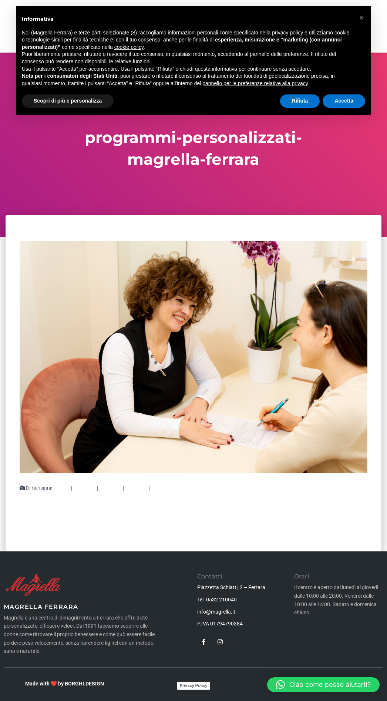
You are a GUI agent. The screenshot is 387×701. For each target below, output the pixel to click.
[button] (323, 684)
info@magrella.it (216, 612)
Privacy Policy (194, 685)
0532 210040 (221, 599)
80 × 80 (61, 488)
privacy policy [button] (287, 33)
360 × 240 (136, 488)
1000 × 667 (163, 488)
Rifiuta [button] (300, 101)
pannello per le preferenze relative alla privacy (255, 83)
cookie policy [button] (129, 47)
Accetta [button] (343, 101)
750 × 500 (110, 488)
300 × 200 (84, 488)
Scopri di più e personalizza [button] (68, 101)
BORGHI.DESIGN (84, 684)
